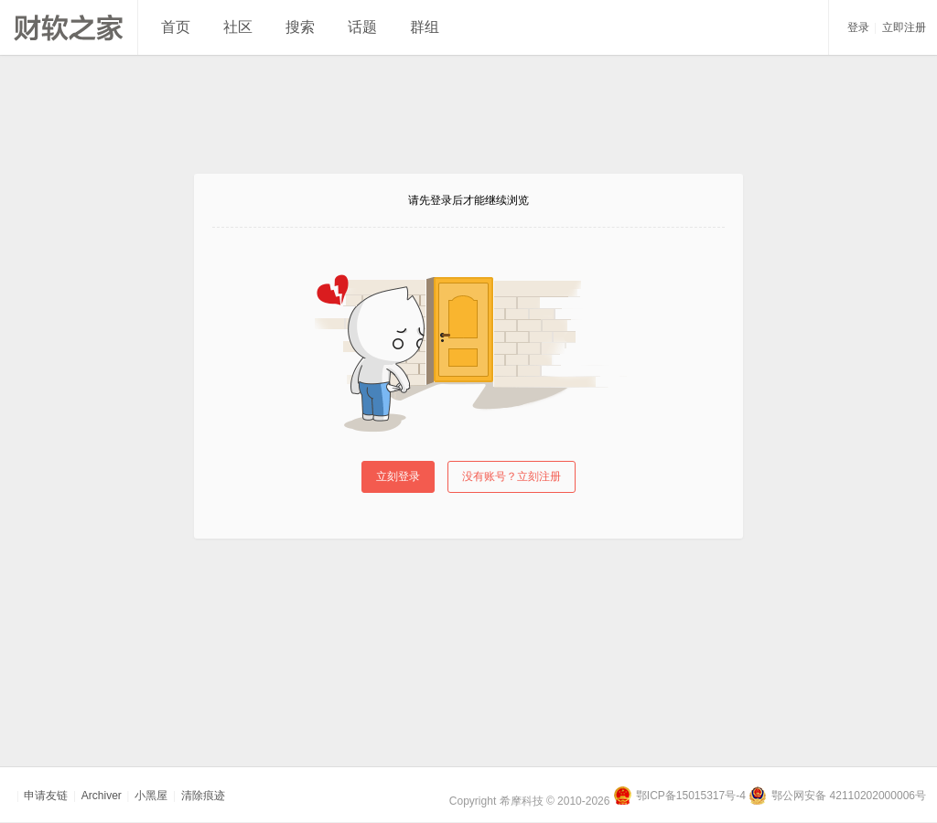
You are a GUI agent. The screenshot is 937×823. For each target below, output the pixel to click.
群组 (424, 27)
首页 (175, 27)
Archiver (101, 795)
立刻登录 (398, 476)
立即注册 (904, 27)
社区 (238, 27)
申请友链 (46, 795)
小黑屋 (151, 795)
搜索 (300, 27)
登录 (858, 27)
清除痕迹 (203, 795)
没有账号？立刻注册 (511, 476)
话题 (362, 27)
